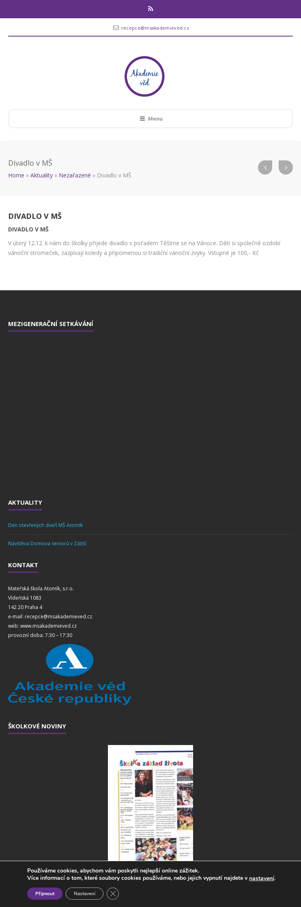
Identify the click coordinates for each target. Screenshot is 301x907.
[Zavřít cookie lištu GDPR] (113, 894)
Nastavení (84, 893)
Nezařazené (75, 175)
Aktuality (41, 175)
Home (16, 175)
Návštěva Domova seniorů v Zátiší (47, 543)
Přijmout (44, 893)
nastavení (261, 878)
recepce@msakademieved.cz (155, 28)
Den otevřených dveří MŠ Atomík (45, 525)
